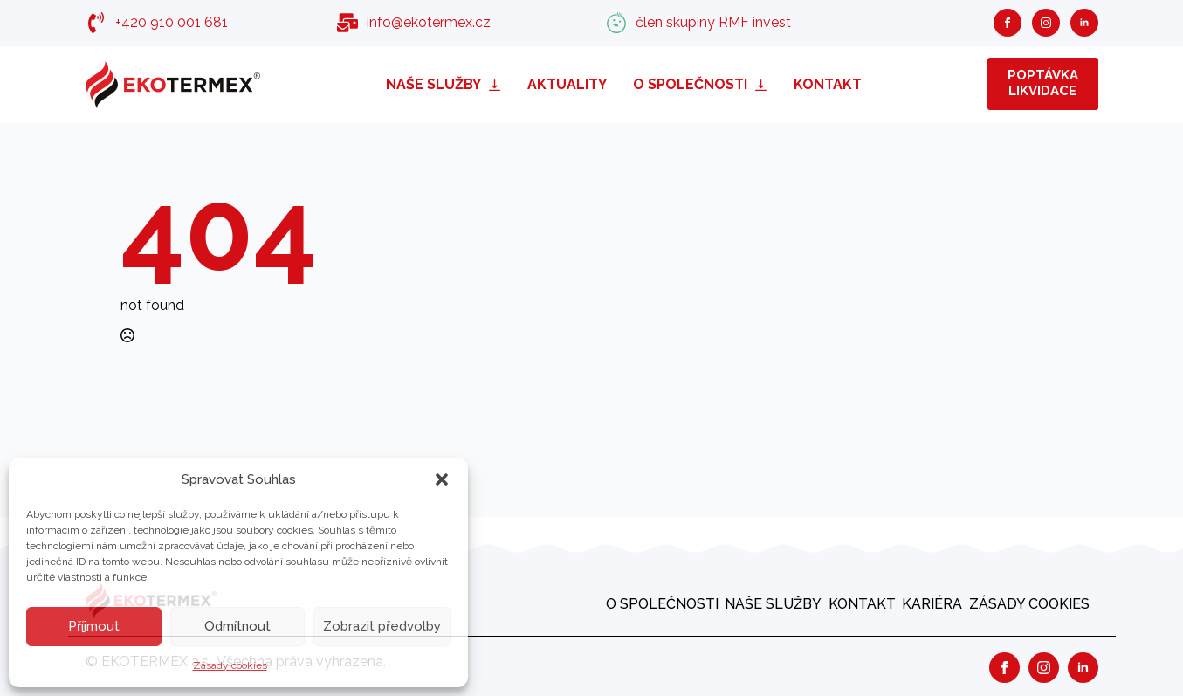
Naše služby (433, 84)
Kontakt (828, 84)
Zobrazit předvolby (382, 626)
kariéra (932, 604)
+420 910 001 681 (171, 22)
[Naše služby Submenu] (497, 84)
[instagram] (1046, 23)
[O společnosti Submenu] (764, 84)
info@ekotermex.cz (429, 22)
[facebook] (1007, 23)
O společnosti (690, 84)
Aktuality (567, 84)
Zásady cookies (230, 665)
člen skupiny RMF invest (713, 22)
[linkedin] (1084, 23)
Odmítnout (237, 626)
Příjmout (94, 626)
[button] (442, 479)
